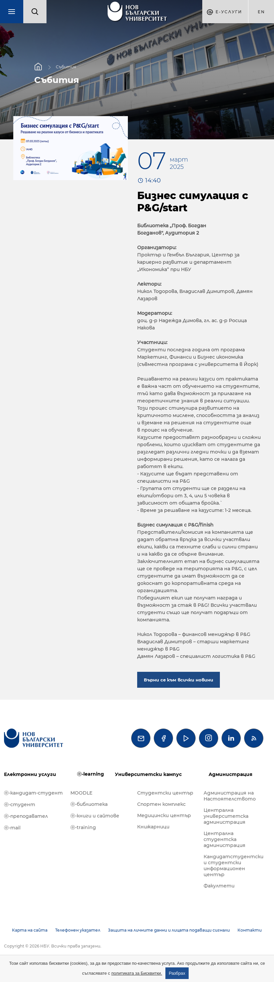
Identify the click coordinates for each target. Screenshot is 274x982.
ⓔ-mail (12, 828)
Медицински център (164, 815)
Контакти (249, 930)
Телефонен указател (77, 930)
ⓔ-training (83, 827)
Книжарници (153, 827)
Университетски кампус (148, 774)
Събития (66, 66)
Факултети (219, 886)
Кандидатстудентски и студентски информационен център (233, 865)
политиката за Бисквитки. (136, 973)
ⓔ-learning (90, 774)
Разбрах (177, 973)
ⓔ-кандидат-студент (33, 793)
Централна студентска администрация (224, 839)
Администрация (230, 774)
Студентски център (165, 793)
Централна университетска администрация (226, 816)
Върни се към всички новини (178, 679)
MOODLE (81, 793)
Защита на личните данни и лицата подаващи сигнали (169, 930)
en (261, 11)
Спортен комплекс (161, 804)
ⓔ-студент (19, 804)
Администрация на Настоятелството (230, 796)
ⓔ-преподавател (26, 816)
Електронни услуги (30, 774)
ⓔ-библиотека (89, 804)
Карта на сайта (29, 930)
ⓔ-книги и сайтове (94, 816)
